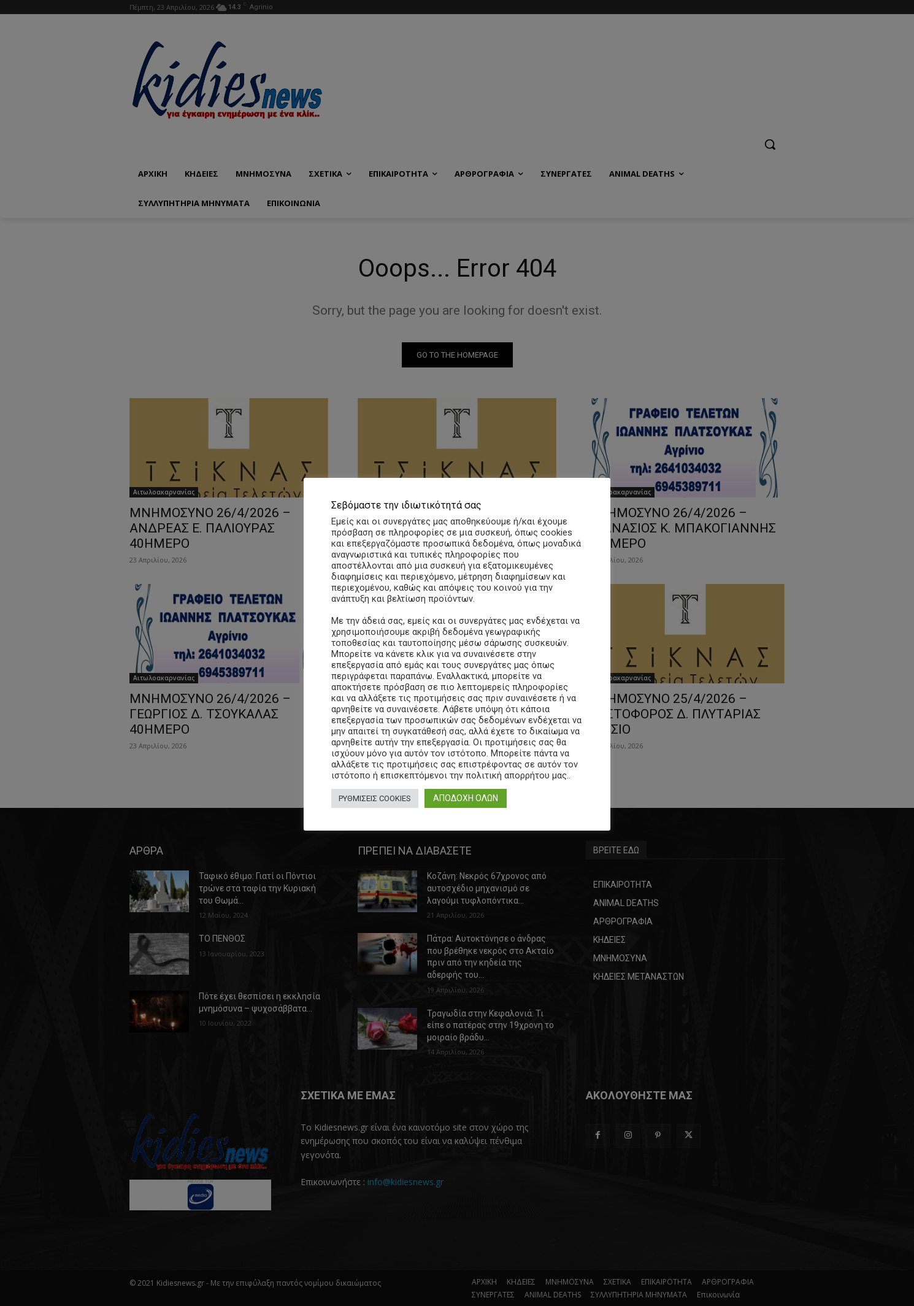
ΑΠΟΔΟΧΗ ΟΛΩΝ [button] (465, 798)
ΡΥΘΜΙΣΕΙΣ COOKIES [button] (375, 798)
